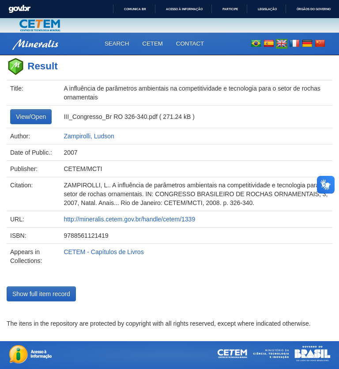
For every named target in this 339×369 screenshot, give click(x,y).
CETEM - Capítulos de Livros (103, 251)
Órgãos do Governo (314, 9)
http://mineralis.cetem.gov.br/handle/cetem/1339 (129, 219)
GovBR (19, 9)
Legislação (267, 9)
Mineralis (35, 43)
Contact (190, 43)
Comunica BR (135, 9)
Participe (230, 9)
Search (117, 43)
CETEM (152, 43)
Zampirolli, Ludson (89, 136)
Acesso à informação (184, 9)
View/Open (31, 116)
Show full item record (41, 293)
